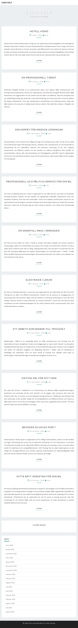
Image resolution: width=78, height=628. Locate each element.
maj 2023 (9, 587)
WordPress (41, 623)
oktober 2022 (10, 599)
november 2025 (11, 554)
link (46, 35)
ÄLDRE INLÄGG (39, 525)
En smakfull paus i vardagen (39, 230)
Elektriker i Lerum (39, 279)
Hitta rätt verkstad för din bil (39, 476)
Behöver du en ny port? (39, 427)
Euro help (7, 2)
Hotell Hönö (39, 31)
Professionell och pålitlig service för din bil (39, 181)
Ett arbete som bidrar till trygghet (39, 329)
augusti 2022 (10, 603)
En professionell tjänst (39, 77)
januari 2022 (10, 612)
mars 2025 (9, 558)
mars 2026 (9, 545)
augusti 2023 (10, 583)
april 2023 (9, 591)
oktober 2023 (10, 578)
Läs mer (39, 60)
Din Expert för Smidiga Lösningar (39, 129)
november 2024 (11, 570)
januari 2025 (10, 562)
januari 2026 (10, 549)
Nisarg (53, 623)
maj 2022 (9, 608)
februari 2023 (10, 595)
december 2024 (11, 566)
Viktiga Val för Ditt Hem (39, 378)
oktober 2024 (10, 574)
